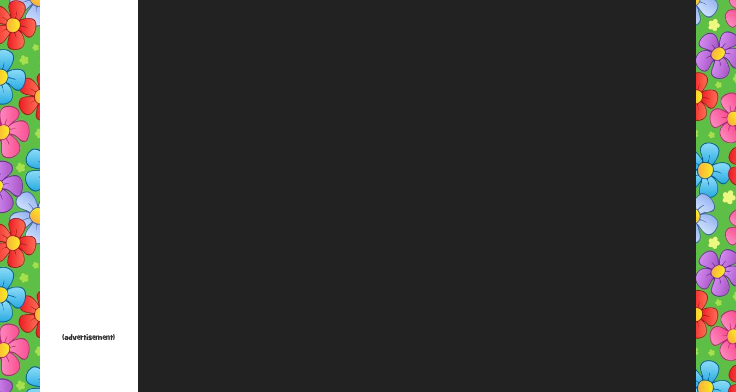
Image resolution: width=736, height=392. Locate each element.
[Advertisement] (88, 168)
